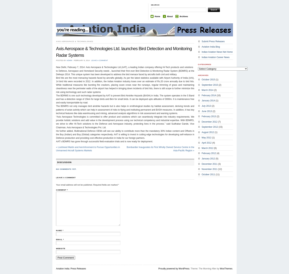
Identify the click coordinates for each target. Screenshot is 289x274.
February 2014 (209, 95)
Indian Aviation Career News (215, 57)
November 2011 (209, 169)
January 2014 (208, 100)
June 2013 (207, 111)
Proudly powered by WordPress (173, 268)
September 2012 (210, 127)
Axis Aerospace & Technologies (74, 41)
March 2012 (207, 148)
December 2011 (209, 164)
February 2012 (209, 153)
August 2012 (208, 132)
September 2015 (210, 85)
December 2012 (209, 122)
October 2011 (208, 174)
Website (60, 248)
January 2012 (208, 158)
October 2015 (208, 79)
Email (60, 239)
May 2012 (206, 137)
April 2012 (207, 143)
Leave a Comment (99, 60)
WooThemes (226, 268)
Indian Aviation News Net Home (217, 52)
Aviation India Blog (211, 47)
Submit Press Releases (213, 41)
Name (59, 230)
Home (157, 16)
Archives (184, 16)
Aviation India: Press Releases (71, 268)
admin (69, 60)
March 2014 (207, 90)
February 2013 (209, 116)
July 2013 (206, 106)
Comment (62, 190)
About (170, 16)
